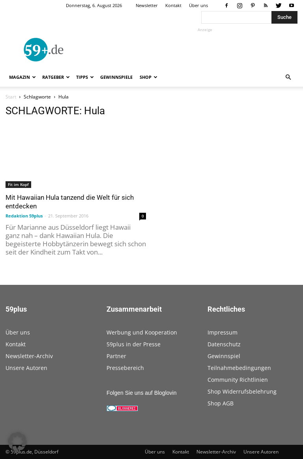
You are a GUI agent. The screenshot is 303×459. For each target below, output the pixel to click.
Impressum (223, 332)
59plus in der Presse (134, 344)
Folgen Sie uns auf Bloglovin (141, 393)
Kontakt (173, 5)
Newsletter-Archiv (29, 356)
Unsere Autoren (26, 368)
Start (11, 96)
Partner (116, 356)
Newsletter (147, 5)
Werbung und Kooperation (142, 332)
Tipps (85, 77)
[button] (288, 77)
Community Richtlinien (238, 379)
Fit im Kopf (18, 184)
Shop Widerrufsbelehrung (242, 391)
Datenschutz (224, 344)
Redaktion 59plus (24, 216)
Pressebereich (125, 368)
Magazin (22, 77)
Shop (148, 77)
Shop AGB (221, 403)
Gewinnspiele (116, 77)
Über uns (198, 5)
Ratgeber (56, 77)
